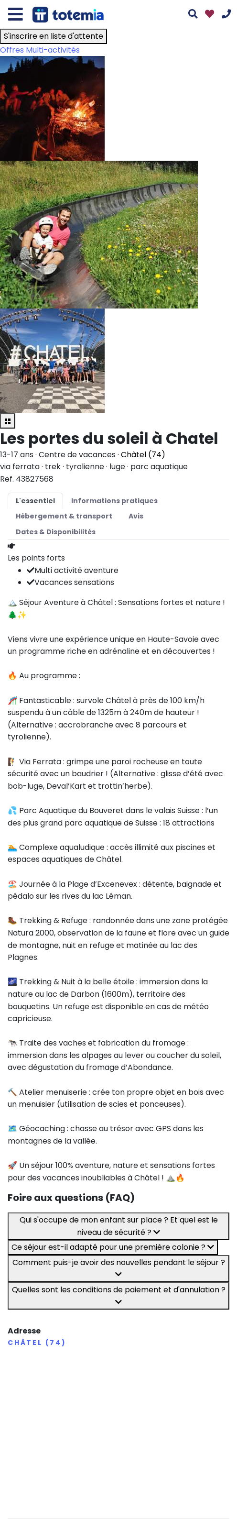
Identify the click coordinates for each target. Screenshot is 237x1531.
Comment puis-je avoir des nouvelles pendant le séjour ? (118, 1267)
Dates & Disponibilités (56, 532)
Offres (12, 49)
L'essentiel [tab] (35, 501)
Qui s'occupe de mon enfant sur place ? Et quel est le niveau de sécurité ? (119, 1226)
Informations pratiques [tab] (114, 501)
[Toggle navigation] (15, 14)
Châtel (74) (143, 454)
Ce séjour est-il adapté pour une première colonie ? (112, 1247)
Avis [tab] (136, 516)
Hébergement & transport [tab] (64, 516)
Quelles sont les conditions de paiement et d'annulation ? (119, 1295)
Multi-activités (53, 49)
